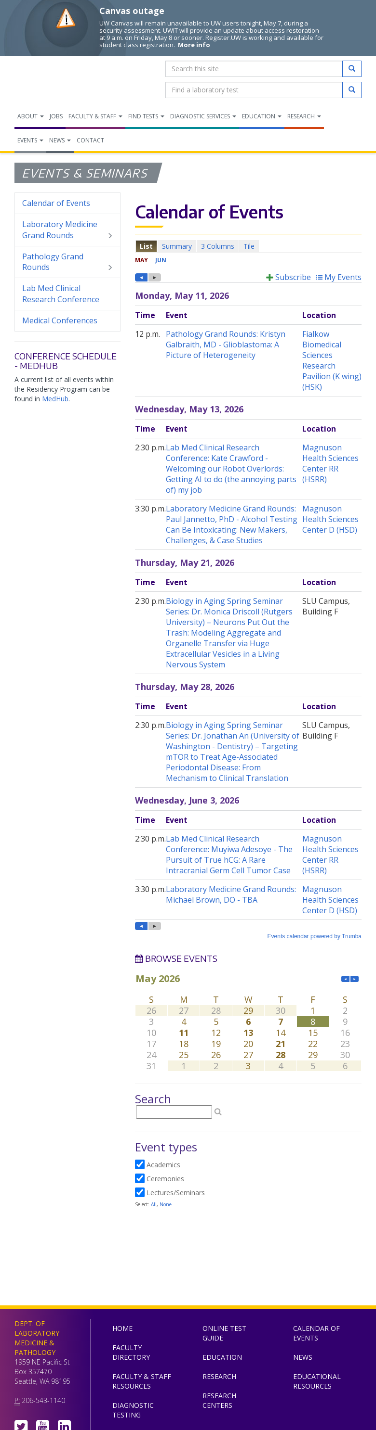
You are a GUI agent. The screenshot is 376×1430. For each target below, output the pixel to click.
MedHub (55, 398)
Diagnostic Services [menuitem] (203, 116)
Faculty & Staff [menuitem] (95, 116)
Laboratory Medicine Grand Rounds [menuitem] (67, 230)
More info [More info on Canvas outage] (194, 44)
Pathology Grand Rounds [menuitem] (67, 262)
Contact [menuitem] (90, 140)
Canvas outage (131, 10)
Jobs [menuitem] (56, 116)
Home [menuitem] (122, 1328)
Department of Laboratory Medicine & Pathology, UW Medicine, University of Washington (63, 79)
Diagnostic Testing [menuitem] (133, 1410)
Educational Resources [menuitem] (317, 1381)
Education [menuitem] (262, 116)
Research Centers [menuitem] (219, 1400)
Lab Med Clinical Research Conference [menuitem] (60, 294)
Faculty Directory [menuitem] (131, 1352)
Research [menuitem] (304, 116)
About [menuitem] (30, 116)
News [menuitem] (60, 140)
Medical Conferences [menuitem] (59, 320)
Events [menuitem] (30, 140)
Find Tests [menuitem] (146, 116)
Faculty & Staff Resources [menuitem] (141, 1381)
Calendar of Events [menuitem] (56, 203)
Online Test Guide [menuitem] (224, 1333)
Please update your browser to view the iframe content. (248, 246)
